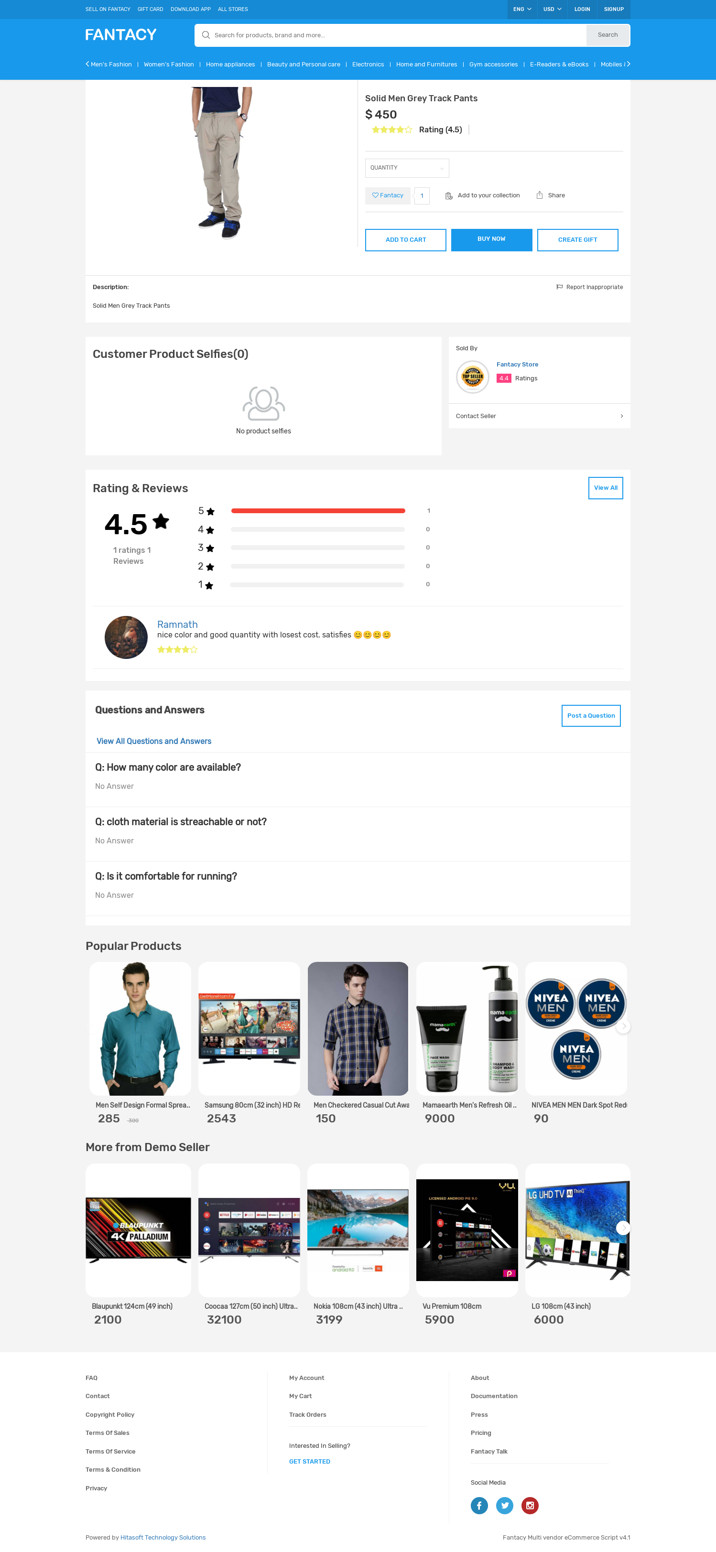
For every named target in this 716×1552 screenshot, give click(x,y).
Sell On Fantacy (108, 9)
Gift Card (150, 9)
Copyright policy (110, 1414)
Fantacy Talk (489, 1451)
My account (307, 1377)
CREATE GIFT (577, 239)
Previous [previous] (94, 1031)
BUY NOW (491, 238)
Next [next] (624, 1031)
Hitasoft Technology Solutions (163, 1537)
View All (606, 487)
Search (608, 34)
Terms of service (111, 1451)
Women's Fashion (169, 64)
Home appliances (230, 64)
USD (552, 9)
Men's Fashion (111, 64)
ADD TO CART (406, 239)
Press (479, 1414)
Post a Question (591, 715)
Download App (191, 9)
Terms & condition (113, 1469)
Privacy (96, 1488)
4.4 (504, 378)
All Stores (233, 9)
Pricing (481, 1432)
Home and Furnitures (426, 64)
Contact (98, 1396)
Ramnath (177, 624)
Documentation (494, 1396)
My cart (300, 1396)
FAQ (92, 1377)
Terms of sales (108, 1432)
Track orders (307, 1414)
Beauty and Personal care (303, 64)
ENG (522, 9)
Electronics (368, 64)
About (480, 1377)
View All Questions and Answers (154, 741)
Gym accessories (493, 64)
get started (309, 1461)
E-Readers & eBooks (559, 64)
